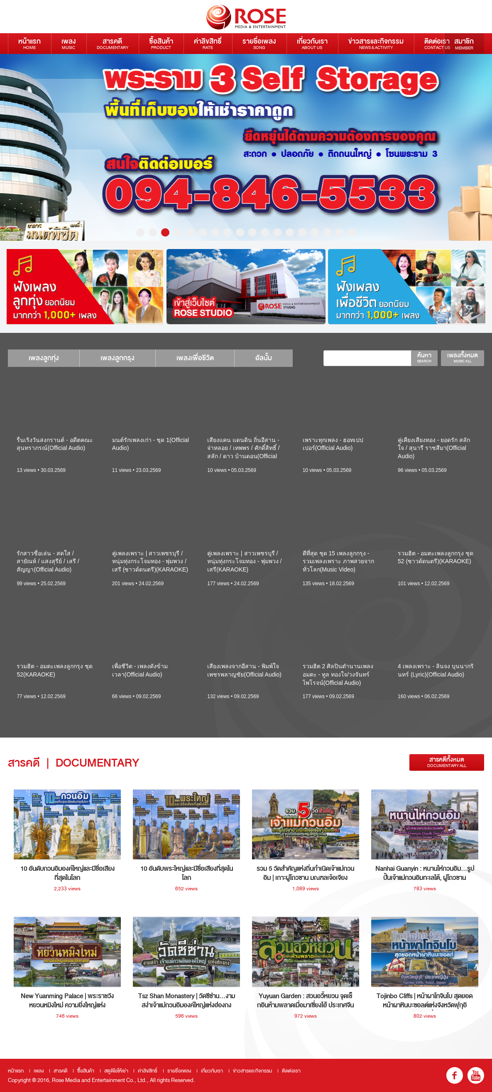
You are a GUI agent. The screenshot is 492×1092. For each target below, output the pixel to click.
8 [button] (227, 232)
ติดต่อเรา (437, 43)
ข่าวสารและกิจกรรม (376, 43)
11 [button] (265, 232)
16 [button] (327, 232)
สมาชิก (464, 43)
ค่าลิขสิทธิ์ (208, 43)
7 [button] (215, 232)
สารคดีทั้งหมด (447, 762)
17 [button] (339, 232)
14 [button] (302, 232)
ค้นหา (424, 357)
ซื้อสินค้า (161, 43)
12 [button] (277, 232)
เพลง (68, 43)
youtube (476, 1075)
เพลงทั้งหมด (462, 357)
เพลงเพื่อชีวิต (195, 358)
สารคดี (112, 43)
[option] (246, 147)
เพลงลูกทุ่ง (44, 358)
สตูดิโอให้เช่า (116, 1071)
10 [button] (252, 232)
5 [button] (190, 232)
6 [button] (202, 232)
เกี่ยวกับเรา (312, 43)
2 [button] (153, 232)
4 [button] (178, 232)
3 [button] (165, 232)
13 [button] (290, 232)
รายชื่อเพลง (259, 43)
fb (454, 1075)
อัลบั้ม (264, 358)
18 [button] (352, 232)
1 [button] (140, 232)
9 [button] (240, 232)
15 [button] (315, 232)
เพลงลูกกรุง (118, 358)
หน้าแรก (29, 43)
